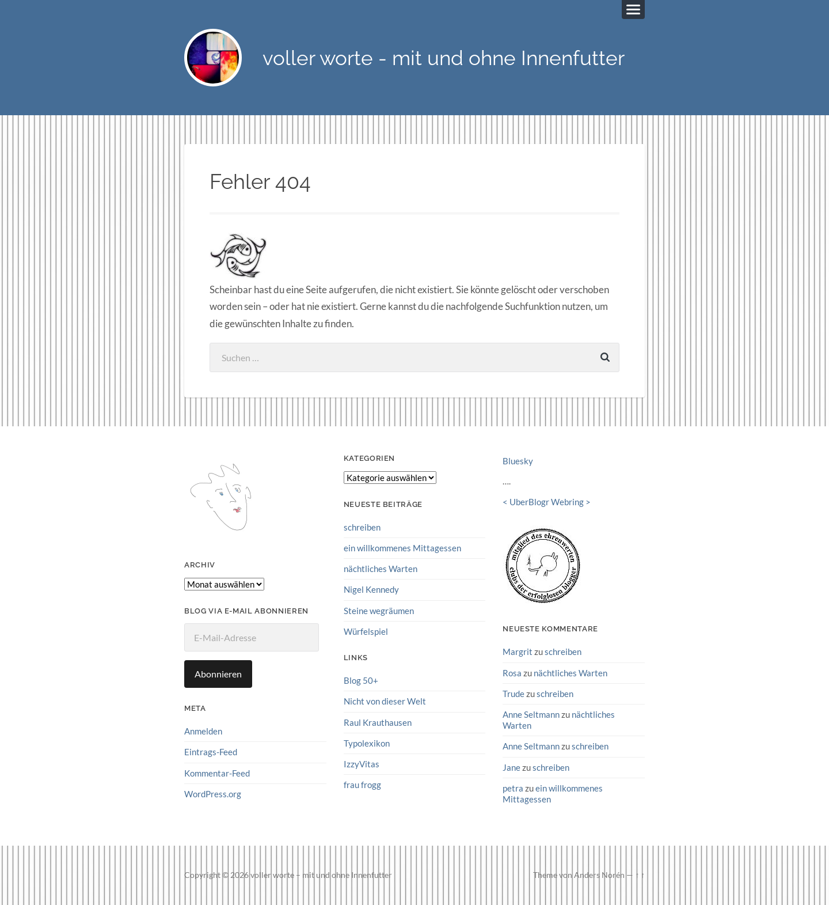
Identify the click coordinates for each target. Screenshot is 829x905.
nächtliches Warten (380, 568)
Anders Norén (599, 875)
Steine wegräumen (379, 610)
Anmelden (203, 731)
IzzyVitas (361, 764)
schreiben (362, 527)
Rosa (512, 673)
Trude (513, 693)
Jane (511, 767)
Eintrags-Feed (210, 752)
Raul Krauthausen (378, 722)
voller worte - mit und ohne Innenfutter (444, 58)
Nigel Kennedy (371, 589)
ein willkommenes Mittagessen (402, 548)
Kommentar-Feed (217, 773)
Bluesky (518, 461)
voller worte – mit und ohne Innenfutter (321, 875)
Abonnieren (218, 673)
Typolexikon (367, 743)
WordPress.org (212, 794)
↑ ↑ (640, 875)
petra (513, 788)
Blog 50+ (361, 680)
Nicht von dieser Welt (385, 701)
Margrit (518, 651)
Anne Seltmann (531, 714)
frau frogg (362, 784)
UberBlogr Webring (546, 502)
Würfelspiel (366, 631)
